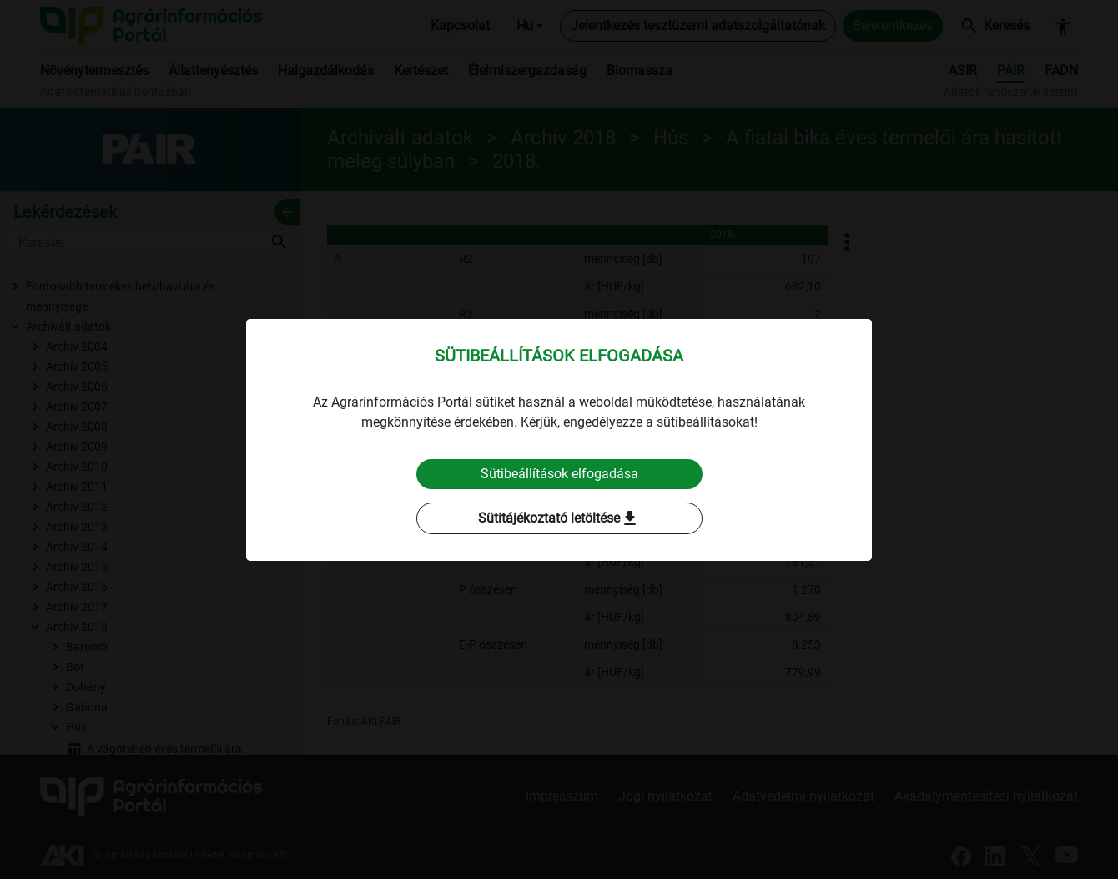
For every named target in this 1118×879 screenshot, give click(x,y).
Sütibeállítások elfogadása (559, 474)
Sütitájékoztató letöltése (559, 518)
